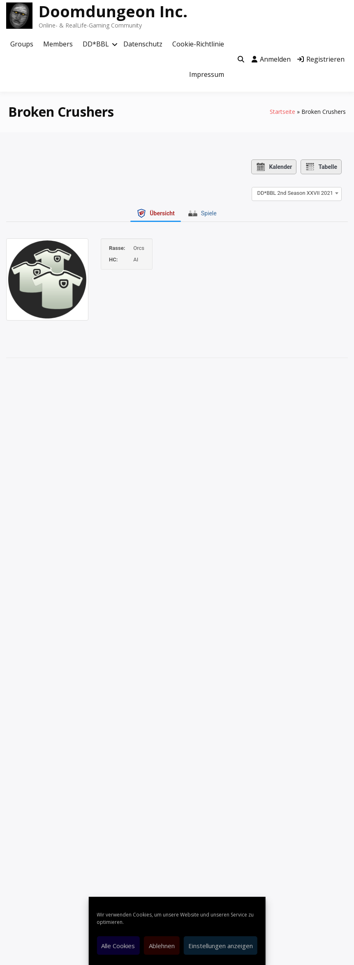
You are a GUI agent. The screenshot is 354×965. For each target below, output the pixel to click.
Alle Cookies (118, 946)
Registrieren (321, 59)
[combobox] (296, 193)
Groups (21, 43)
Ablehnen (162, 946)
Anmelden (271, 59)
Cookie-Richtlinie (198, 43)
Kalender (274, 167)
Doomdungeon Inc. (113, 11)
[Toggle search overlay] (241, 59)
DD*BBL (96, 43)
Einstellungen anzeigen (220, 946)
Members (58, 43)
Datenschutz (142, 43)
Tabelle (321, 167)
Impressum (206, 74)
